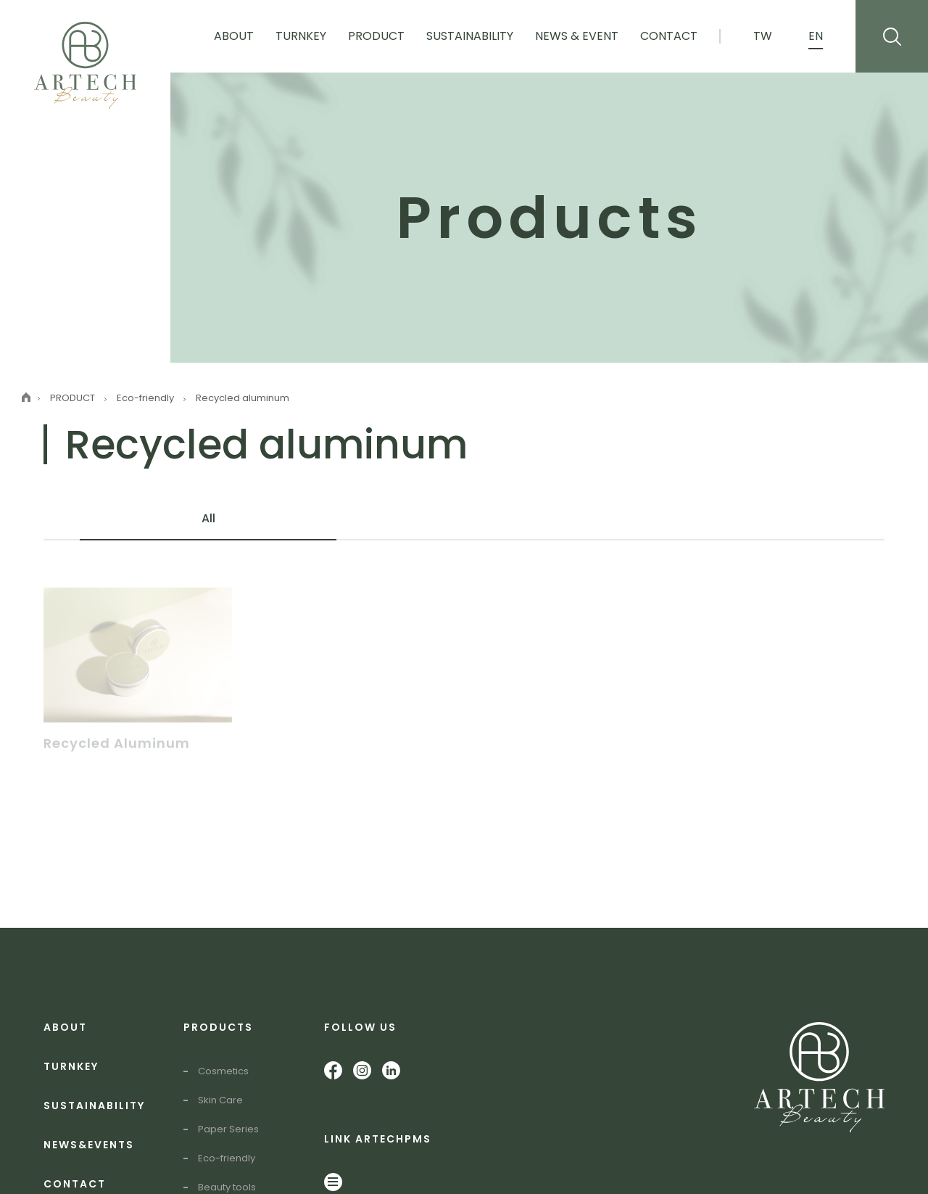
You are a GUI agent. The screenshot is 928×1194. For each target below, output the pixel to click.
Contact (668, 36)
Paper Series (228, 1129)
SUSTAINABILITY (94, 1105)
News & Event (576, 36)
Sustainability (469, 36)
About (234, 36)
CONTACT (75, 1184)
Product (376, 36)
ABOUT (65, 1027)
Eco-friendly (226, 1158)
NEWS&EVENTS (89, 1144)
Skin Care (220, 1100)
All (208, 518)
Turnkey (301, 36)
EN (815, 36)
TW (762, 36)
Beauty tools (227, 1187)
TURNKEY (71, 1066)
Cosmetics (223, 1071)
